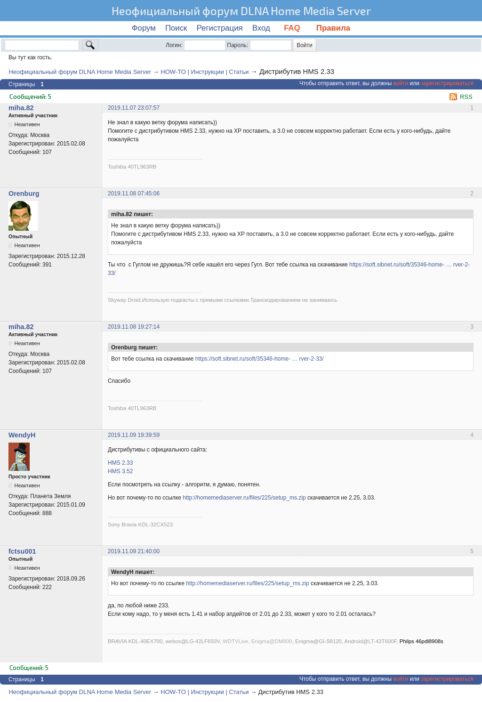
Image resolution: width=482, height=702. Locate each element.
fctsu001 (22, 551)
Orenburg (24, 193)
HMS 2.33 (120, 463)
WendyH (21, 435)
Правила (333, 28)
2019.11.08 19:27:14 (134, 326)
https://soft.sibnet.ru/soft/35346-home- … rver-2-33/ (259, 358)
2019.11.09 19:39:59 (134, 435)
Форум (144, 28)
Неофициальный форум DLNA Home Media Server (241, 10)
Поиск (176, 28)
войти (400, 83)
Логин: (174, 45)
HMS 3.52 (120, 471)
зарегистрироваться (447, 83)
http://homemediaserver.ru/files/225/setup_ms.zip (244, 497)
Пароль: (237, 45)
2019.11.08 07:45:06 (134, 193)
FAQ (293, 28)
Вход (261, 28)
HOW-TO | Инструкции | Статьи (205, 71)
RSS (466, 96)
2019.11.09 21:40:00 (134, 551)
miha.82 (21, 108)
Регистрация (220, 28)
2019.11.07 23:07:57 (134, 108)
